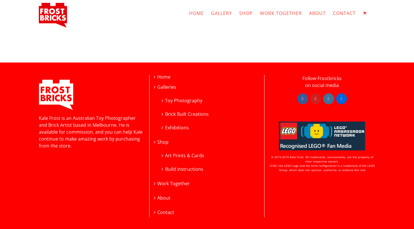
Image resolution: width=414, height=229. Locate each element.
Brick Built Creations (187, 113)
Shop (162, 142)
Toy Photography (183, 100)
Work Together (173, 183)
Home (163, 77)
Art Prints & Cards (184, 155)
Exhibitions (177, 127)
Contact (165, 212)
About (163, 198)
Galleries (166, 87)
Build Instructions (184, 168)
